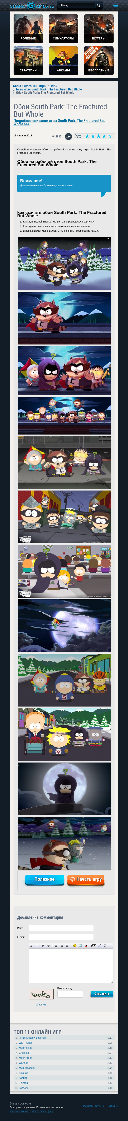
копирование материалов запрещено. (32, 1111)
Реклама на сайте (93, 1105)
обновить (41, 1004)
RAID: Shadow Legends (32, 1037)
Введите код (64, 988)
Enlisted (23, 1083)
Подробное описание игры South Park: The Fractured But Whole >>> (59, 122)
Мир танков (25, 1047)
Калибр (23, 1078)
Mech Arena (25, 1057)
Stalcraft (23, 1072)
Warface (23, 1062)
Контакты (113, 1105)
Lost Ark (23, 1088)
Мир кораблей (27, 1067)
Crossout (24, 1052)
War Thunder (26, 1042)
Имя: (20, 928)
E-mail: (21, 937)
